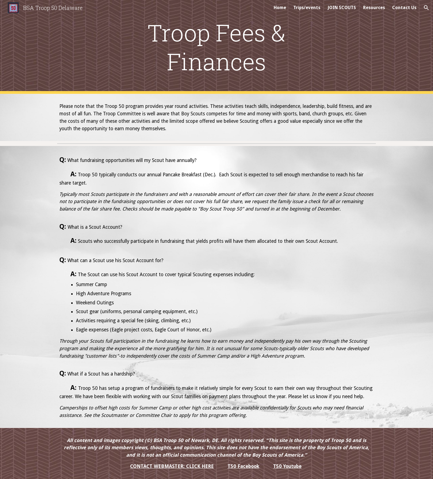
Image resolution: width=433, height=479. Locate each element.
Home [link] (280, 7)
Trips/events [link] (306, 7)
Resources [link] (374, 7)
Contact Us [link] (404, 7)
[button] (426, 7)
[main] (216, 47)
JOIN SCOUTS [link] (342, 7)
